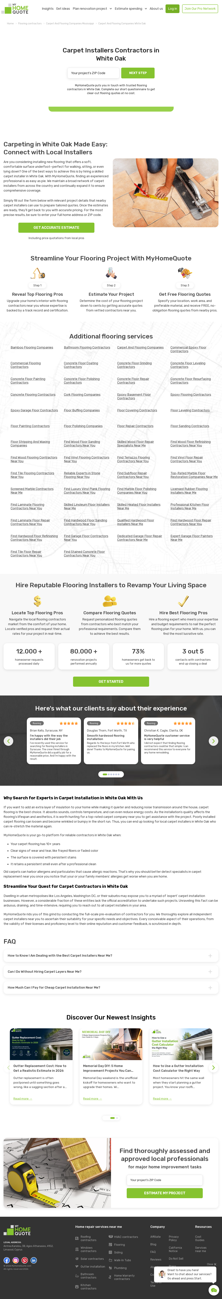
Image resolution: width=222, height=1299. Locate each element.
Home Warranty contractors (122, 1277)
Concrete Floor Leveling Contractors (187, 365)
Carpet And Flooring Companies (140, 347)
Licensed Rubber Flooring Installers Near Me (189, 491)
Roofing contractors (85, 1238)
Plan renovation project (92, 9)
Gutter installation (90, 1266)
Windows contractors (85, 1249)
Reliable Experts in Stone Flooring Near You (82, 475)
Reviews (155, 1259)
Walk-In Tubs (120, 1260)
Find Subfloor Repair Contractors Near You (133, 475)
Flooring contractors (30, 23)
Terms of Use (156, 1284)
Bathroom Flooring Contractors (87, 347)
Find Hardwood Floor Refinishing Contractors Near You (34, 538)
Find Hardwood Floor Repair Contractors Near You (190, 522)
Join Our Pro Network (200, 9)
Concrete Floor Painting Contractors (28, 381)
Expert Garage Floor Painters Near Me (191, 538)
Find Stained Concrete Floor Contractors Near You (84, 553)
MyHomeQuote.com (21, 1266)
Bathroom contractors (85, 1276)
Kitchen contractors (85, 1286)
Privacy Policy (174, 1238)
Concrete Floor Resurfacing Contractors (190, 381)
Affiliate (155, 1236)
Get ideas (63, 9)
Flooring (117, 1245)
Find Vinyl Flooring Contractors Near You (86, 459)
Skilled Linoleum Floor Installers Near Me (87, 506)
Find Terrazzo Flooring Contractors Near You (133, 459)
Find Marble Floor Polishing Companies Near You (136, 491)
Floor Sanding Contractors (189, 426)
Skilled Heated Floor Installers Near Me (138, 506)
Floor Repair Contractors (135, 426)
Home (10, 23)
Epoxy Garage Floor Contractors (34, 410)
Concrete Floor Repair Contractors (133, 381)
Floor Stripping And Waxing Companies (30, 443)
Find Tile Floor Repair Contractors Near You (26, 553)
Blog (153, 1244)
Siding (116, 1252)
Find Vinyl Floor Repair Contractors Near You (186, 459)
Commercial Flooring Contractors (26, 365)
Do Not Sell (176, 1258)
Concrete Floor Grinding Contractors (134, 365)
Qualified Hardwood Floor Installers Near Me (135, 522)
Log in (172, 9)
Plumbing (118, 1268)
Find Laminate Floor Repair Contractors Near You (30, 522)
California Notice (175, 1249)
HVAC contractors (123, 1237)
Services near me (200, 1249)
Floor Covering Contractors (137, 410)
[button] (105, 774)
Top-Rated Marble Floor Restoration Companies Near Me (194, 475)
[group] (41, 1066)
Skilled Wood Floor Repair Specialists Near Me (135, 443)
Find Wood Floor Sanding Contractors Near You (82, 443)
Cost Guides (199, 1238)
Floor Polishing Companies (83, 426)
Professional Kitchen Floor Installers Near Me (189, 506)
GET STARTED (111, 681)
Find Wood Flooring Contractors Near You (34, 459)
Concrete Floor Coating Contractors (81, 365)
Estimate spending (131, 9)
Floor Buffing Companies (82, 410)
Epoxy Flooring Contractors (190, 395)
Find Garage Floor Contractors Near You (86, 538)
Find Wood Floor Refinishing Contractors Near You (190, 443)
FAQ (153, 1252)
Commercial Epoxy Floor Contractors (188, 349)
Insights (47, 9)
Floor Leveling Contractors (190, 410)
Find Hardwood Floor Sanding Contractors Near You (85, 522)
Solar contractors (89, 1259)
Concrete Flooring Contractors (33, 395)
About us (156, 9)
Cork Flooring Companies (82, 395)
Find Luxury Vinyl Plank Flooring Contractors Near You (87, 491)
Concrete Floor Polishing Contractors (82, 381)
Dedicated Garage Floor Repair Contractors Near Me (139, 538)
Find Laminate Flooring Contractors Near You (27, 506)
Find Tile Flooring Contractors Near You (32, 475)
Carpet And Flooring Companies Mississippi (70, 23)
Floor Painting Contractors (30, 426)
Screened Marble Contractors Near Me (32, 491)
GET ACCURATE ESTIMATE (56, 227)
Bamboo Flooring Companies (32, 347)
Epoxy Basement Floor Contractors (134, 396)
